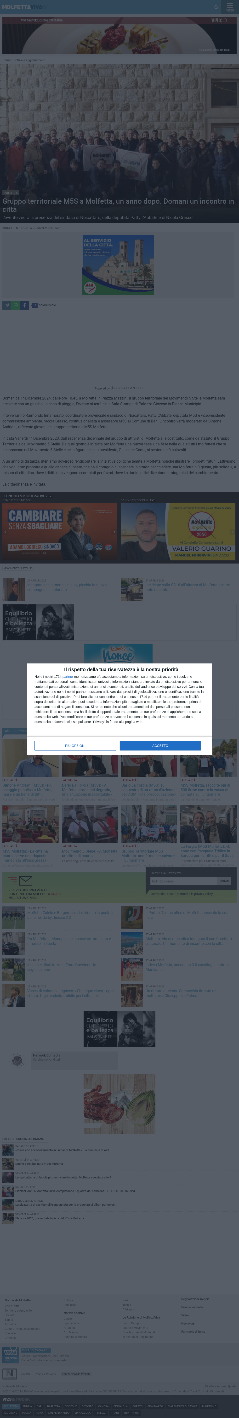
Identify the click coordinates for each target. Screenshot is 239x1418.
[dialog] (119, 709)
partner (68, 676)
